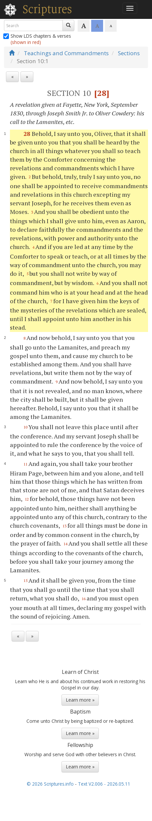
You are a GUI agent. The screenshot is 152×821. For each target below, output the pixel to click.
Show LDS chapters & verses (37, 39)
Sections (129, 53)
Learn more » (80, 700)
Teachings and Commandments (66, 53)
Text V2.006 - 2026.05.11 (104, 784)
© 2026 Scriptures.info (50, 784)
